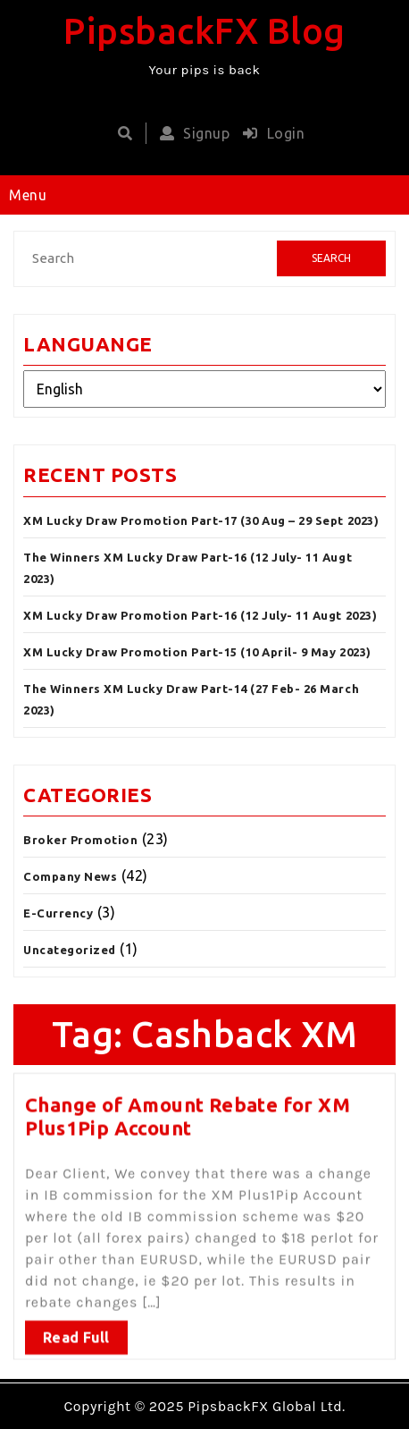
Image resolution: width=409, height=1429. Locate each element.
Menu (27, 195)
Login (269, 133)
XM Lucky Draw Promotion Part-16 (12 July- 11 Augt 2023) (200, 615)
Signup (190, 133)
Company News (70, 876)
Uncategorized (69, 949)
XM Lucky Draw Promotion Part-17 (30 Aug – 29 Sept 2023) (201, 520)
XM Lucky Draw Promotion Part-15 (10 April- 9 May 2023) (197, 652)
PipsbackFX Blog (204, 31)
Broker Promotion (80, 839)
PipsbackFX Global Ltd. (266, 1406)
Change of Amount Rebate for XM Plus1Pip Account (187, 1112)
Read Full (76, 1332)
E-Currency (58, 913)
